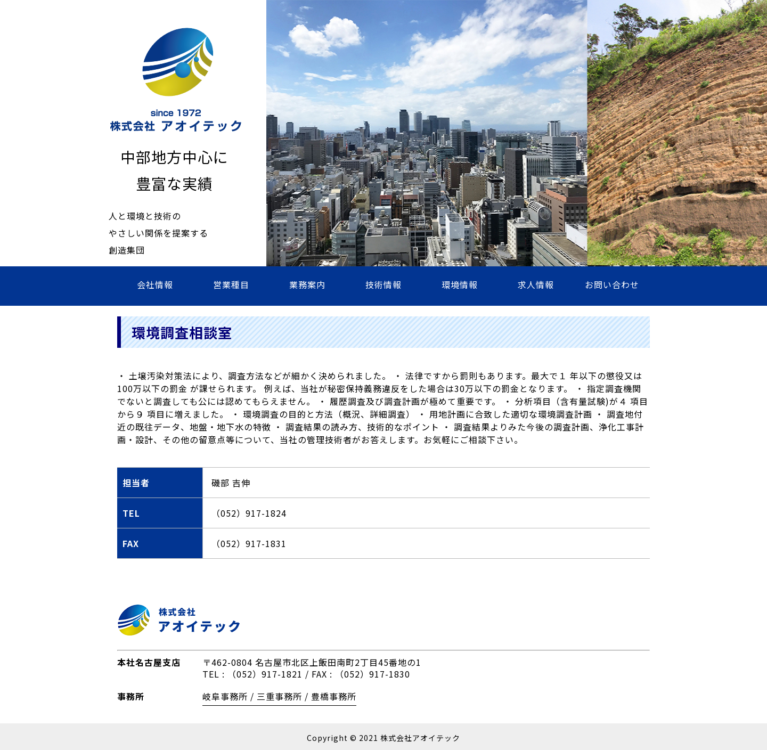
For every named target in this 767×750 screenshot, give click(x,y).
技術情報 (383, 284)
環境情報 (460, 284)
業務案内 (307, 284)
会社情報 (155, 284)
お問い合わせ (612, 284)
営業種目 (231, 284)
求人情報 (536, 284)
